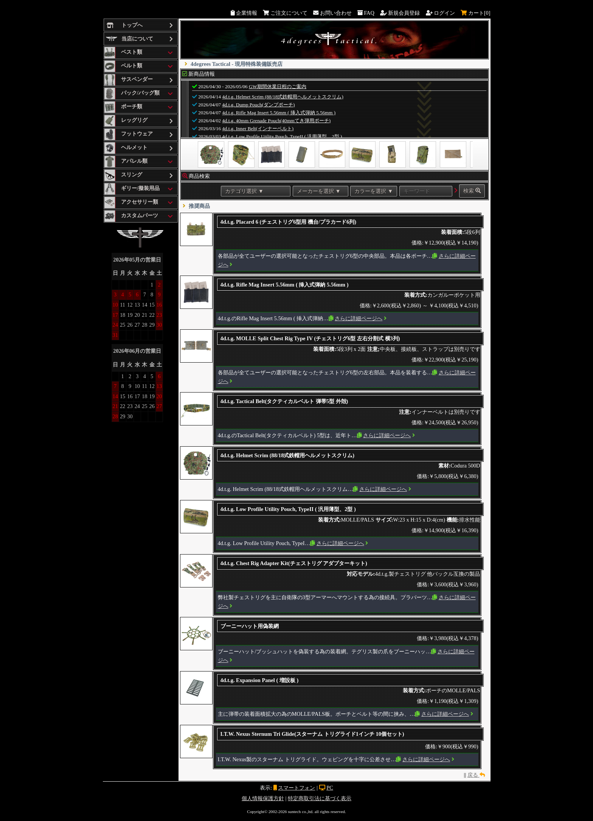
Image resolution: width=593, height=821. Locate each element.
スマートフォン (296, 788)
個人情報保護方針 (263, 798)
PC (329, 788)
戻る (476, 775)
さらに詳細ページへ (358, 318)
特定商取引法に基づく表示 (319, 798)
